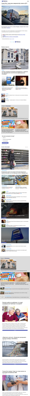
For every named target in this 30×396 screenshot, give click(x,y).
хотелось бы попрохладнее (7, 139)
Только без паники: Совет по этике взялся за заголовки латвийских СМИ (14, 372)
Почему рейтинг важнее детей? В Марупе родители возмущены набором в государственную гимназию (7, 89)
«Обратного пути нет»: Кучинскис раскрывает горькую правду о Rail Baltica (14, 338)
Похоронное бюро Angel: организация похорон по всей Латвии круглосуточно (15, 118)
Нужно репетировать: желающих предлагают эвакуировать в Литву (21, 188)
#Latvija (4, 35)
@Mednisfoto (6, 36)
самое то (4, 137)
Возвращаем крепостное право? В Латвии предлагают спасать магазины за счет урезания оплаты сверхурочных (15, 172)
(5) (19, 193)
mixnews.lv (8, 27)
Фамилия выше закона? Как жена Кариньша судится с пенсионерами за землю (22, 88)
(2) (5, 90)
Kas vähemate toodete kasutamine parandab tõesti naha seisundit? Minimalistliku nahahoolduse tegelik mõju (21, 130)
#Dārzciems (21, 34)
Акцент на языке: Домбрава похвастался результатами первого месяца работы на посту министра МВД (16, 193)
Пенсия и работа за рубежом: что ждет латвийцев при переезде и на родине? (12, 303)
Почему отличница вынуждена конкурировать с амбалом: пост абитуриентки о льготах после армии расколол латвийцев (15, 73)
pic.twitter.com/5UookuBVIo (13, 36)
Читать (15, 330)
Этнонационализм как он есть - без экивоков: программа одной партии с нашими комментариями (16, 250)
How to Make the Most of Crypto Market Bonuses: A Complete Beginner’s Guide (17, 297)
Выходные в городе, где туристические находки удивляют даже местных (17, 288)
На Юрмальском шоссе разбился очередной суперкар (7, 187)
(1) (18, 89)
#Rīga (24, 34)
